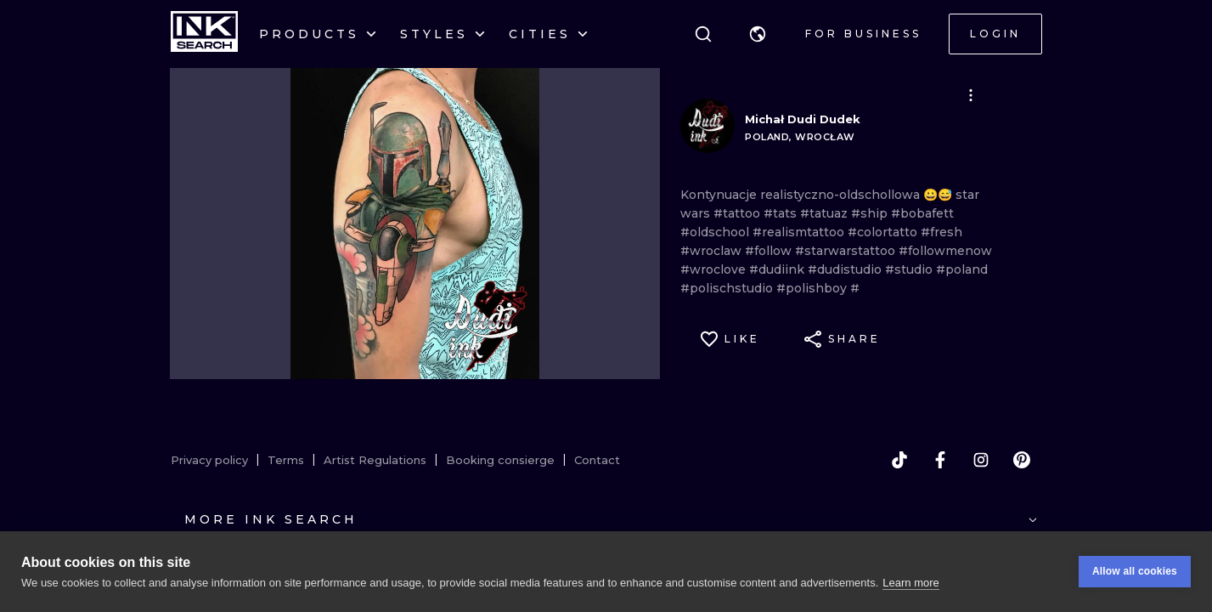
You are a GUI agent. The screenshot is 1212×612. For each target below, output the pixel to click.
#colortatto (884, 232)
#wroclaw (712, 250)
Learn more (910, 582)
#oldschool (716, 232)
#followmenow (945, 250)
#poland (962, 269)
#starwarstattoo (847, 250)
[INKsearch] (204, 34)
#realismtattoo (800, 232)
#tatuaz (825, 213)
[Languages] (757, 34)
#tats (782, 213)
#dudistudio (846, 269)
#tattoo (738, 213)
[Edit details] (970, 95)
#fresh (941, 232)
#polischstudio (728, 288)
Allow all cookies (1134, 571)
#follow (770, 250)
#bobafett (922, 213)
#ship (871, 213)
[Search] (703, 34)
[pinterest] (1021, 459)
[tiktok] (899, 459)
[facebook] (940, 459)
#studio (910, 269)
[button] (757, 34)
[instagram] (981, 459)
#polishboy (813, 288)
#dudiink (778, 269)
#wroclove (714, 269)
